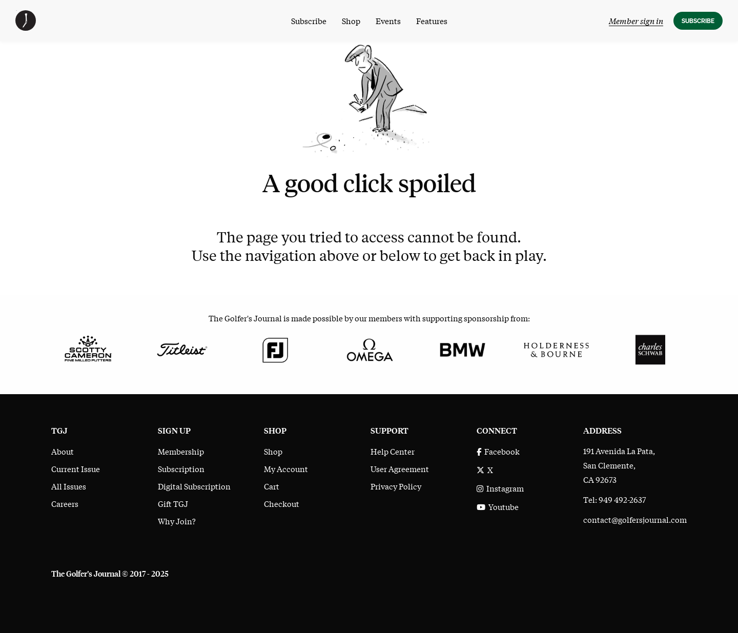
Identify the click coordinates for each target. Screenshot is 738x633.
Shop (273, 451)
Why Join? (177, 520)
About (62, 451)
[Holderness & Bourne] (556, 348)
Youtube (498, 506)
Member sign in (636, 20)
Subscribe (698, 21)
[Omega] (369, 348)
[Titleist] (181, 348)
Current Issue (75, 468)
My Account (286, 468)
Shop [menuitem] (351, 20)
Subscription (181, 468)
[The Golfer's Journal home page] (25, 27)
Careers (64, 503)
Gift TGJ (173, 503)
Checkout (281, 503)
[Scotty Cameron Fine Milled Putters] (88, 348)
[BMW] (462, 348)
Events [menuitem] (388, 20)
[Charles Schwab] (650, 348)
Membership (181, 451)
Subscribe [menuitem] (308, 20)
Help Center (393, 451)
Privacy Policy (396, 486)
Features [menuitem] (431, 20)
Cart (271, 486)
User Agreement (400, 468)
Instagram (500, 488)
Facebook (498, 451)
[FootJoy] (275, 348)
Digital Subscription (194, 486)
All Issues (68, 486)
